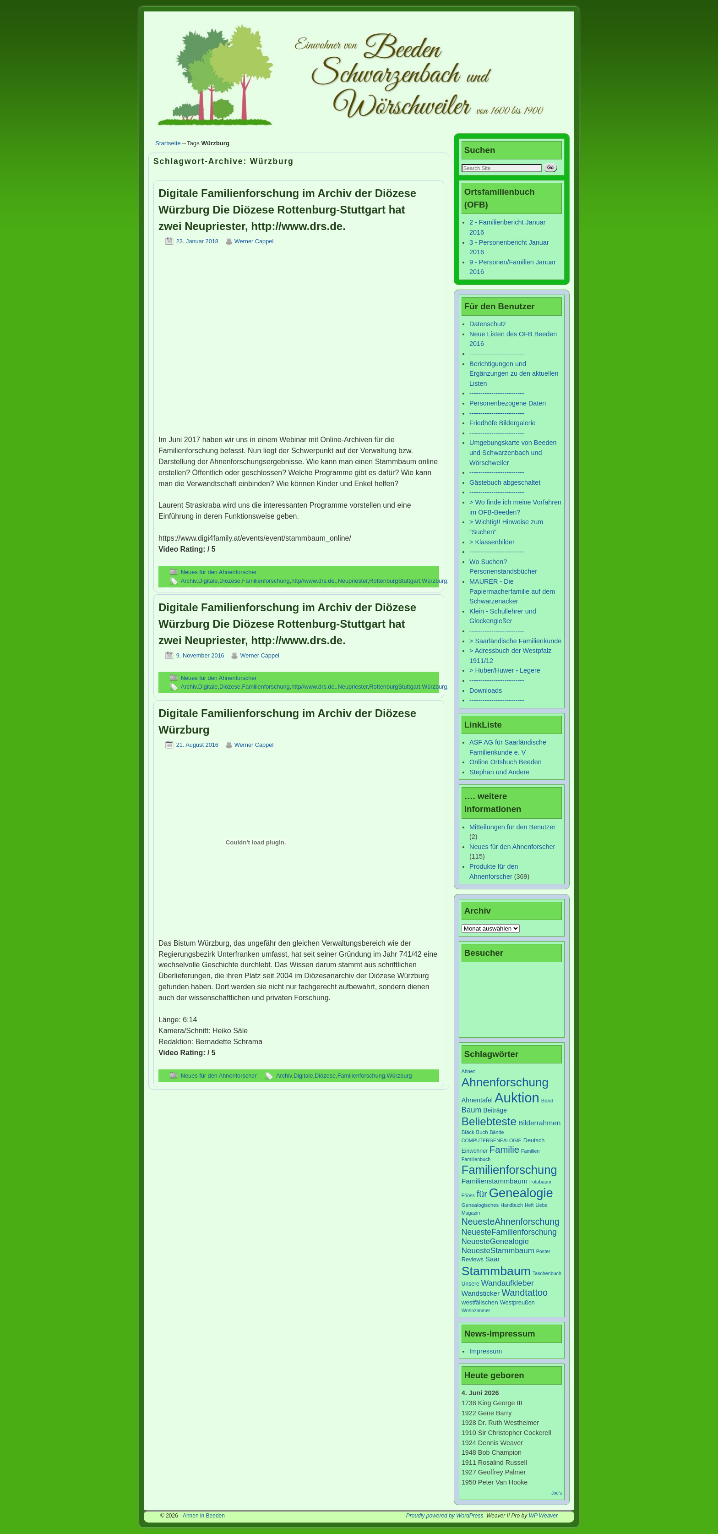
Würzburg (434, 580)
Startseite (168, 143)
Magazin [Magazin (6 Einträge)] (471, 1213)
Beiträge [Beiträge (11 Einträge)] (495, 1110)
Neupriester (353, 580)
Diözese (229, 580)
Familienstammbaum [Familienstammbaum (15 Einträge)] (495, 1181)
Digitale (208, 580)
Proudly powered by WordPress (445, 1515)
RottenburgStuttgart (394, 580)
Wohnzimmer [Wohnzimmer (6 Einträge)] (476, 1310)
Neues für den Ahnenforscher (219, 572)
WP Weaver (543, 1515)
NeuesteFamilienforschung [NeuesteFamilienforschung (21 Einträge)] (509, 1232)
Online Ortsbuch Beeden (505, 762)
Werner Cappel (254, 241)
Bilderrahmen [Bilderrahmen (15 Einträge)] (539, 1123)
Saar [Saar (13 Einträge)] (492, 1259)
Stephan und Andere (499, 772)
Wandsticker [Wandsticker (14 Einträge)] (481, 1293)
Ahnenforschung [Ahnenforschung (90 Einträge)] (505, 1082)
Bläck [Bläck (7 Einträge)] (468, 1132)
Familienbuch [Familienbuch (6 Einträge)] (476, 1159)
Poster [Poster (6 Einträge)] (543, 1251)
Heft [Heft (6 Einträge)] (529, 1205)
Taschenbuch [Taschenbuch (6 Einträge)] (547, 1273)
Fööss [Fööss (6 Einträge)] (468, 1195)
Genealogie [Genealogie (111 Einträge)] (521, 1193)
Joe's (556, 1493)
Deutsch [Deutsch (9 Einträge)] (534, 1140)
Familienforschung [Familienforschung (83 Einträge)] (509, 1169)
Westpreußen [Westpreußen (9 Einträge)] (517, 1302)
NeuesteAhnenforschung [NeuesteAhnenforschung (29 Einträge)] (511, 1221)
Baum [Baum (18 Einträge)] (471, 1110)
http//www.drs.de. (313, 580)
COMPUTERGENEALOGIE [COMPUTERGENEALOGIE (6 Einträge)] (492, 1140)
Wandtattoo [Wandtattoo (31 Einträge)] (524, 1292)
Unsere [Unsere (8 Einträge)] (470, 1284)
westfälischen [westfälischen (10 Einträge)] (480, 1302)
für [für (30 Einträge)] (482, 1194)
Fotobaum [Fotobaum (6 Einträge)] (540, 1181)
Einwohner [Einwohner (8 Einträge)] (475, 1151)
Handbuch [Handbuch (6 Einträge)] (511, 1205)
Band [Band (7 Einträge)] (547, 1100)
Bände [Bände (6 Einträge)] (497, 1132)
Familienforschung (266, 580)
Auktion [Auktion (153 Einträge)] (517, 1097)
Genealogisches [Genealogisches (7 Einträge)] (480, 1205)
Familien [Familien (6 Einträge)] (530, 1151)
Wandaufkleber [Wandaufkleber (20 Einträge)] (507, 1282)
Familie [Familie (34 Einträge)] (504, 1150)
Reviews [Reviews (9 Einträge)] (473, 1259)
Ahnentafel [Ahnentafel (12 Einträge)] (477, 1100)
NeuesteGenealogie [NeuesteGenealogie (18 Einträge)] (495, 1241)
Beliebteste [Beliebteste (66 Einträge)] (489, 1121)
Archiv (188, 580)
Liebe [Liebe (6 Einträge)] (541, 1205)
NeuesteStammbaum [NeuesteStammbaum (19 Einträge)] (498, 1250)
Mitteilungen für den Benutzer (512, 827)
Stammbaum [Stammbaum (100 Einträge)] (496, 1271)
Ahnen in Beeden (204, 1515)
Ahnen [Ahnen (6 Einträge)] (469, 1071)
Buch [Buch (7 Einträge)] (482, 1132)
